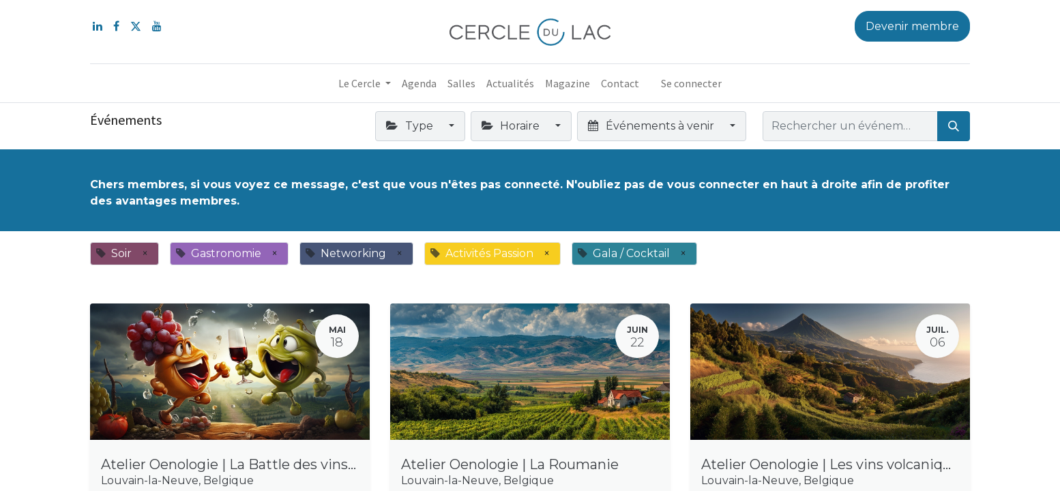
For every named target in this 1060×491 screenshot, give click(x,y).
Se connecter (691, 83)
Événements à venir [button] (652, 125)
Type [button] (410, 125)
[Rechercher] (953, 126)
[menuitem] (419, 83)
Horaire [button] (512, 125)
